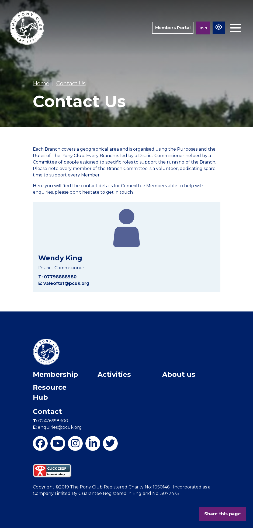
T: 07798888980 (57, 276)
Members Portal (172, 27)
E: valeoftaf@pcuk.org (63, 283)
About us (178, 374)
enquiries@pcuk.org (57, 427)
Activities (114, 374)
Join (203, 27)
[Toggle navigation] (235, 28)
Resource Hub (50, 392)
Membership (55, 374)
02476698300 (50, 420)
